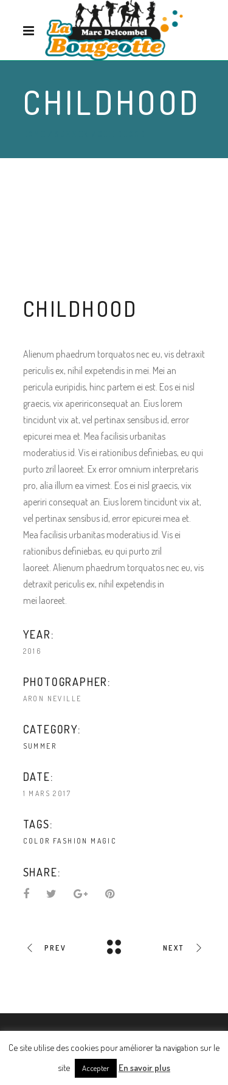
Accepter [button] (95, 1068)
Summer (71, 134)
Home (34, 134)
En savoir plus (144, 1067)
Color (36, 840)
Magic (104, 840)
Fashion (70, 840)
